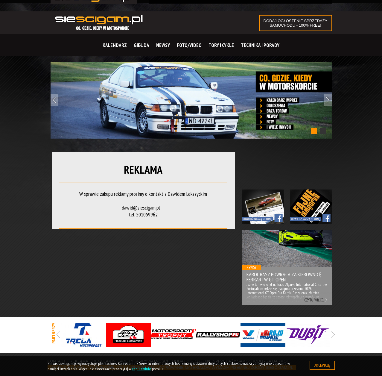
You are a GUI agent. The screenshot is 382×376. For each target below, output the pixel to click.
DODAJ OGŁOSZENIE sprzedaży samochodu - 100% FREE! (296, 23)
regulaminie (141, 369)
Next (328, 100)
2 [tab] (323, 131)
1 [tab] (314, 131)
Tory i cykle (221, 45)
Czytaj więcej (314, 300)
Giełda (141, 45)
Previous (54, 100)
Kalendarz (115, 45)
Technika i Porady (260, 45)
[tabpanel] (191, 100)
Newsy (163, 45)
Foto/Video (189, 45)
